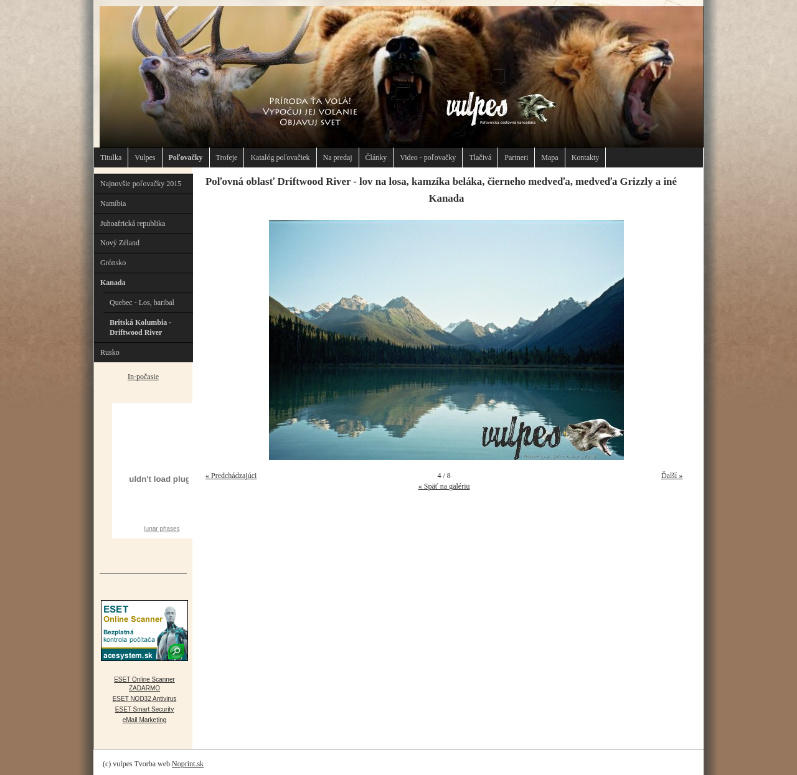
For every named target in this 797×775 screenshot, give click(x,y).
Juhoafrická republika (132, 223)
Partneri (516, 157)
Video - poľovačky (428, 157)
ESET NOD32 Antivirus (145, 698)
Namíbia (113, 203)
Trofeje (227, 157)
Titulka (110, 157)
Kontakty (586, 157)
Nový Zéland (119, 242)
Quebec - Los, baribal (142, 302)
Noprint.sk (188, 763)
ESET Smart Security (144, 709)
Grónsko (113, 262)
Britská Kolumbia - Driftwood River (140, 327)
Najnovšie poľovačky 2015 (140, 183)
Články (376, 157)
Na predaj (337, 157)
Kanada (113, 282)
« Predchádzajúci (231, 475)
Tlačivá (480, 157)
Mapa (549, 157)
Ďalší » (671, 475)
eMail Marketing (145, 719)
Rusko (110, 352)
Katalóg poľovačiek (279, 157)
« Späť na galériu (444, 486)
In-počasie (143, 376)
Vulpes (144, 157)
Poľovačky (186, 157)
